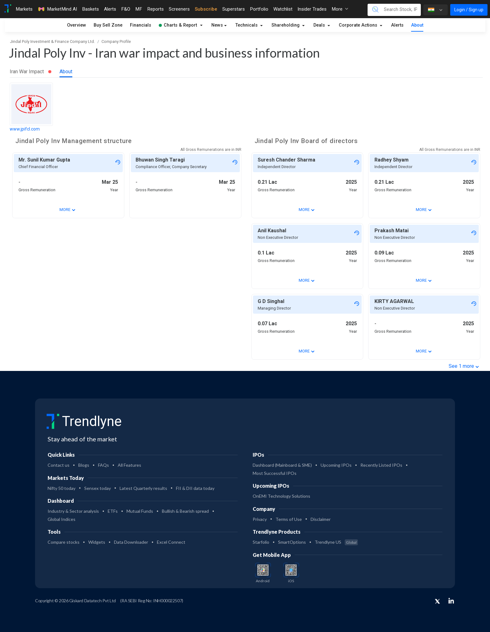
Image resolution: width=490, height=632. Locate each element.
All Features (129, 465)
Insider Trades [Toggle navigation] (312, 9)
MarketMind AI (57, 9)
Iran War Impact (30, 72)
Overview (76, 25)
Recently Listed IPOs (381, 465)
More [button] (340, 9)
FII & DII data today (195, 488)
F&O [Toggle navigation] (125, 9)
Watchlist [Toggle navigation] (282, 9)
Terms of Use (289, 519)
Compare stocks (64, 542)
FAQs (103, 465)
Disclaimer (321, 519)
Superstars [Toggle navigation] (233, 9)
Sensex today (97, 488)
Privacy (260, 519)
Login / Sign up (468, 9)
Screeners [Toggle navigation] (179, 9)
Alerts (397, 25)
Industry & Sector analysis (73, 511)
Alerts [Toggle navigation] (110, 9)
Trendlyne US (336, 542)
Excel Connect (171, 542)
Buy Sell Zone (108, 25)
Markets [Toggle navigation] (24, 9)
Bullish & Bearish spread (185, 511)
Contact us (59, 465)
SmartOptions (292, 542)
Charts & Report (178, 25)
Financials (140, 25)
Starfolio (261, 542)
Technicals (247, 25)
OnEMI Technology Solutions (281, 496)
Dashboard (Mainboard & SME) (282, 465)
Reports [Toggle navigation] (155, 9)
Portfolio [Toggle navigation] (259, 9)
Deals (319, 25)
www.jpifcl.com (25, 128)
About (417, 25)
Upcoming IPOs (336, 465)
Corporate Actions (359, 25)
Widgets (96, 542)
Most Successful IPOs (275, 473)
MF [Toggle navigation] (138, 9)
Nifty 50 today (61, 488)
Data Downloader (131, 542)
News (217, 25)
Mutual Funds (139, 511)
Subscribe (206, 9)
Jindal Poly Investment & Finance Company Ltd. (52, 41)
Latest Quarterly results (143, 488)
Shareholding (286, 25)
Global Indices (61, 519)
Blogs (83, 465)
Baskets (90, 9)
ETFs (113, 511)
